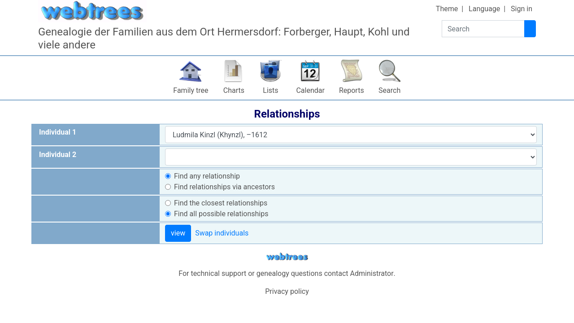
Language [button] (484, 8)
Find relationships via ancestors (224, 187)
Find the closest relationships (220, 203)
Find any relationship (207, 176)
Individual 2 (57, 154)
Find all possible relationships (221, 214)
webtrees (287, 257)
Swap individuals (221, 233)
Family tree (190, 90)
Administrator (372, 273)
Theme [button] (447, 8)
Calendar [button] (310, 90)
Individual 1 (57, 132)
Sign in (521, 8)
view (178, 233)
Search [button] (389, 90)
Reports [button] (351, 90)
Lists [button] (270, 90)
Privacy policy (287, 291)
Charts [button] (233, 90)
